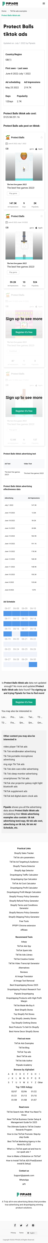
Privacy (13, 1233)
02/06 (24, 1091)
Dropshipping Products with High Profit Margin (24, 999)
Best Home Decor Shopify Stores (24, 1031)
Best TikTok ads (24, 1056)
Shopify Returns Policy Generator (24, 912)
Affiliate (23, 930)
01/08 (24, 1100)
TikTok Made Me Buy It (24, 1005)
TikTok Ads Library (24, 955)
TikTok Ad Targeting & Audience (24, 862)
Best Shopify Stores (24, 1010)
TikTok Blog (24, 1047)
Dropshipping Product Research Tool (24, 989)
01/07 (34, 1100)
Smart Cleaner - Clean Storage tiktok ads (23, 722)
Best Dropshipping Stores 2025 (24, 985)
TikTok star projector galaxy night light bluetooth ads (22, 785)
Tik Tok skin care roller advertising (20, 769)
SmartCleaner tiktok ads (33, 722)
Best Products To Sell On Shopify (24, 1027)
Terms (21, 1233)
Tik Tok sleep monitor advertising (20, 773)
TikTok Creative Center (24, 959)
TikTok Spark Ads (24, 950)
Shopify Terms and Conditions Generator (24, 906)
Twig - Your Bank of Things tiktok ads (33, 717)
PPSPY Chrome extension (24, 925)
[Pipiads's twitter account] (21, 1225)
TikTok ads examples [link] (18, 11)
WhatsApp (24, 1180)
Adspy (24, 942)
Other (39, 1082)
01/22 (34, 1091)
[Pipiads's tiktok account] (27, 1225)
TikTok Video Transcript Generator (24, 963)
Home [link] (4, 11)
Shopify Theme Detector (24, 866)
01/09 (14, 1100)
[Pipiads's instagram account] (33, 1225)
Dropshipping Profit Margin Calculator (24, 892)
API (24, 1184)
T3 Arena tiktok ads (42, 717)
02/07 (14, 1091)
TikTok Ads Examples (24, 1043)
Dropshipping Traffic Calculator (24, 875)
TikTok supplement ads (15, 791)
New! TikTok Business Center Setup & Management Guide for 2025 (24, 1121)
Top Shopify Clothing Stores (24, 1023)
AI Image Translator (24, 976)
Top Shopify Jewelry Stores (24, 1018)
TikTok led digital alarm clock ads (20, 796)
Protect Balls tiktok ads (14, 717)
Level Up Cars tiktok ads (6, 717)
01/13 (24, 1096)
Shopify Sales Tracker (24, 853)
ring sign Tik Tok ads (13, 764)
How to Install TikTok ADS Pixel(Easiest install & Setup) (24, 1162)
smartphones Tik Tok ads (16, 778)
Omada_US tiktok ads (42, 722)
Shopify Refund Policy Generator (24, 901)
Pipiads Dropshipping (24, 994)
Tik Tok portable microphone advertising (18, 758)
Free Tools (24, 921)
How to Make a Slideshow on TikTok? (24, 1156)
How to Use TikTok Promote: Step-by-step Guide (24, 1135)
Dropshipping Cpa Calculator (24, 879)
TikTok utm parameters (24, 857)
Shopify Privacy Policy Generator (24, 896)
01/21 (14, 1096)
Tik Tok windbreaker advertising (19, 751)
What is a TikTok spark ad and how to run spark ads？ (24, 1150)
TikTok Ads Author (24, 1060)
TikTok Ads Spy (24, 946)
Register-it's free (24, 332)
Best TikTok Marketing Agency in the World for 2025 (23, 1143)
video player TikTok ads (15, 746)
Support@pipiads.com (24, 1175)
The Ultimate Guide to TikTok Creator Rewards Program (24, 1128)
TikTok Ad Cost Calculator (24, 883)
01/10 (34, 1096)
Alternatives (24, 968)
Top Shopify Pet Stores (24, 1014)
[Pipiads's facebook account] (15, 1225)
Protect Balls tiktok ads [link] (11, 15)
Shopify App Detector (24, 870)
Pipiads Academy (24, 1065)
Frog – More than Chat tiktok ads (14, 722)
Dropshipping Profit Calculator (24, 888)
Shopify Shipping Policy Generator (24, 917)
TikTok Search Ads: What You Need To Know (24, 1113)
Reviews (24, 972)
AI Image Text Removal (24, 981)
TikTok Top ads (24, 1052)
